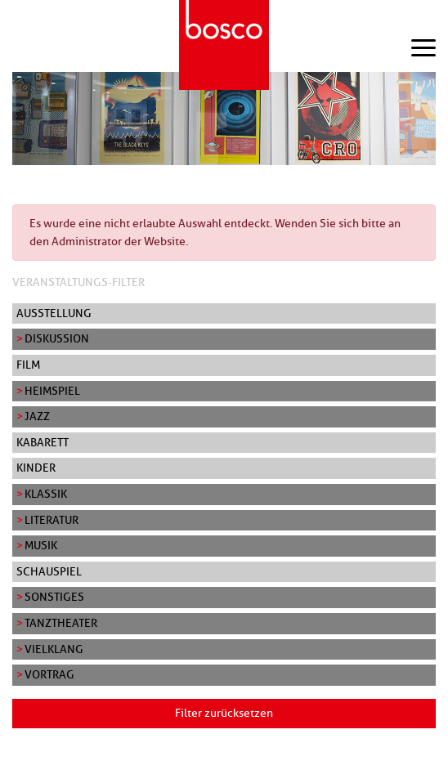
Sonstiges (54, 596)
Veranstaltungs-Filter (78, 282)
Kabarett (42, 442)
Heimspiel (52, 390)
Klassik (46, 493)
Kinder (36, 467)
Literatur (51, 520)
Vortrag (49, 674)
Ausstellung (54, 313)
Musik (41, 545)
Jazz (37, 416)
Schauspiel (49, 571)
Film (28, 364)
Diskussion (57, 338)
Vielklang (54, 649)
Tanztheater (61, 623)
